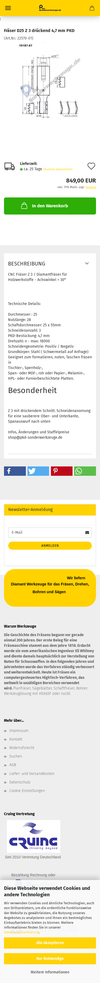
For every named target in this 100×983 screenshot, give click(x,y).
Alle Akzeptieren (50, 943)
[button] (15, 471)
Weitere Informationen (50, 972)
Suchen (15, 756)
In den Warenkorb (44, 205)
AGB (12, 765)
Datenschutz (19, 782)
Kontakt (15, 739)
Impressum (18, 730)
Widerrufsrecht (21, 748)
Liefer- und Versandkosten (31, 773)
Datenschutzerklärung (21, 932)
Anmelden (50, 546)
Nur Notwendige (50, 958)
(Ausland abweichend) (58, 169)
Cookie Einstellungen (27, 790)
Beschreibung (26, 263)
